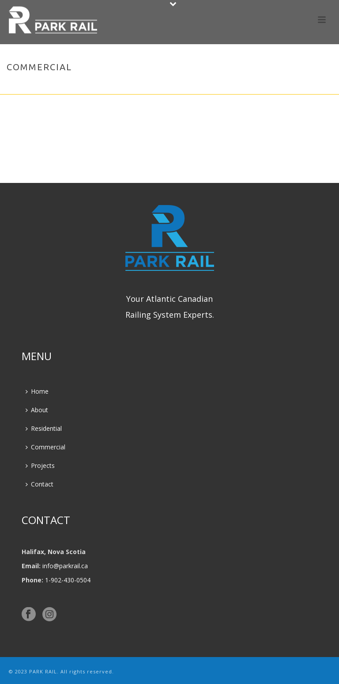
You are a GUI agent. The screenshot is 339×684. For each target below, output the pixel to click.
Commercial (45, 447)
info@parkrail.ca (65, 566)
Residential (44, 428)
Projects (40, 465)
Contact (39, 484)
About (37, 410)
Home (275, 86)
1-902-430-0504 (67, 580)
